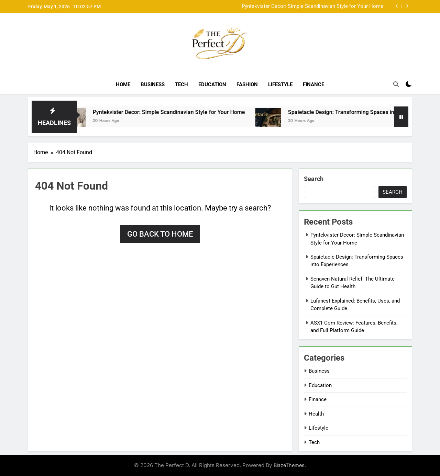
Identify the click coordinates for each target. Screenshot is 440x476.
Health (316, 413)
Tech (181, 84)
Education (212, 84)
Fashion (247, 84)
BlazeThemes (289, 465)
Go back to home (160, 234)
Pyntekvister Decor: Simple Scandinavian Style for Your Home (312, 6)
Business (153, 84)
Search (313, 178)
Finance (313, 84)
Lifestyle (280, 84)
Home (123, 84)
